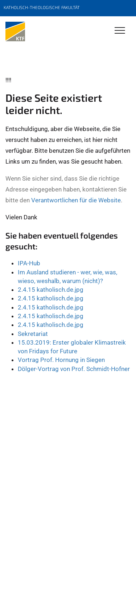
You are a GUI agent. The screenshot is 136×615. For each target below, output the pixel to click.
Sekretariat (33, 333)
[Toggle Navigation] (120, 31)
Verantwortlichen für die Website (76, 200)
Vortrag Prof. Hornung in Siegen (61, 359)
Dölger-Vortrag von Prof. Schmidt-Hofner (74, 368)
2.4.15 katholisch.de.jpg (50, 289)
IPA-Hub (29, 263)
